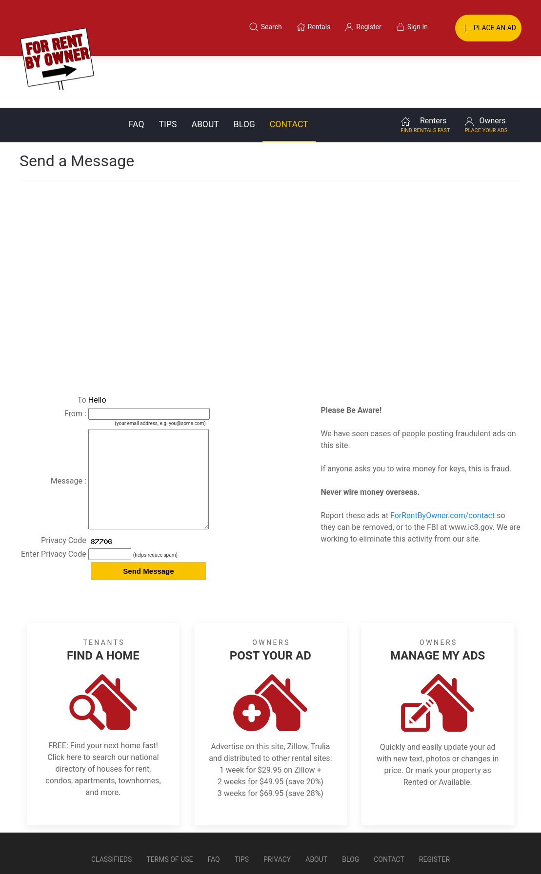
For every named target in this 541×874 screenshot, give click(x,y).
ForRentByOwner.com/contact (442, 463)
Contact (289, 73)
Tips (168, 73)
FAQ (136, 73)
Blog (244, 73)
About (205, 73)
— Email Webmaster (503, 851)
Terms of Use (169, 827)
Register (434, 827)
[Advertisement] (270, 206)
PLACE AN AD (488, 28)
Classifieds (111, 827)
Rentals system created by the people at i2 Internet (394, 851)
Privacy (277, 827)
